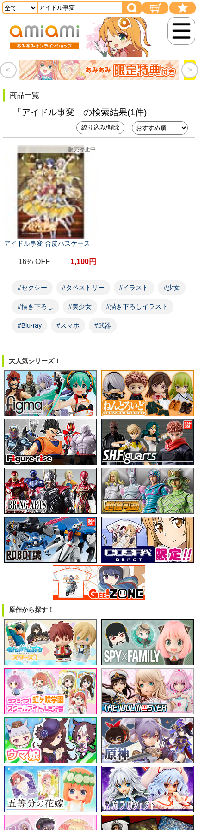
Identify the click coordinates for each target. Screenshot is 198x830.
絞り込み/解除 (100, 127)
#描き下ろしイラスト (137, 306)
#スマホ (68, 325)
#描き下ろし (36, 306)
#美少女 (80, 306)
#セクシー (32, 287)
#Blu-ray (30, 325)
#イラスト (134, 287)
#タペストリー (83, 287)
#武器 (102, 325)
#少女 (171, 287)
